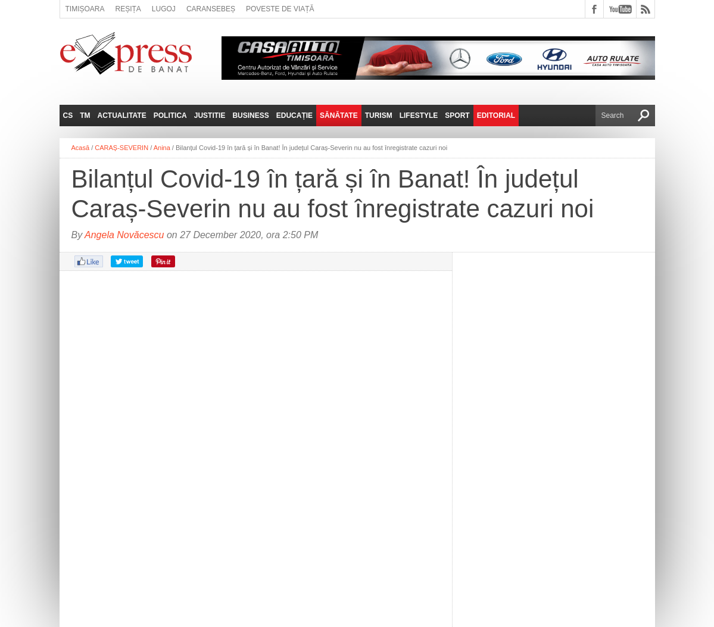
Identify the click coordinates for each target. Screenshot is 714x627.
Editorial (496, 115)
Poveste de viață (280, 9)
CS (68, 115)
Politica (170, 115)
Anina (162, 147)
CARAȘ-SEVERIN (121, 147)
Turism (378, 115)
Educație (294, 115)
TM (85, 115)
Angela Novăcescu (124, 235)
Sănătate (339, 115)
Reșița (128, 9)
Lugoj (164, 9)
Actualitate (122, 115)
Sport (457, 115)
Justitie (210, 115)
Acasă (80, 147)
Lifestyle (419, 115)
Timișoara (85, 9)
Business (250, 115)
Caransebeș (210, 9)
